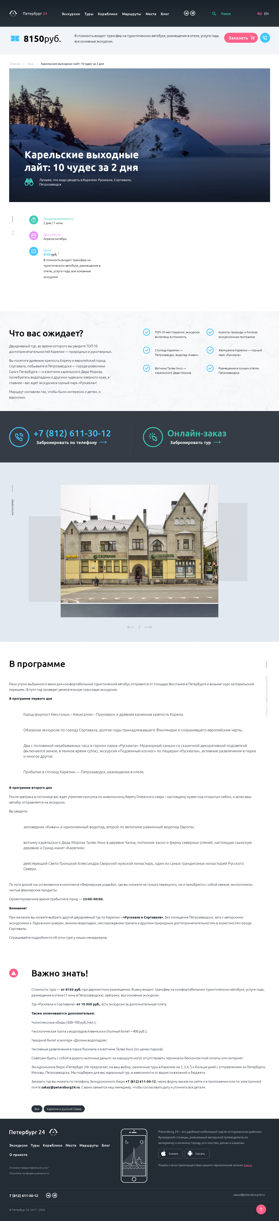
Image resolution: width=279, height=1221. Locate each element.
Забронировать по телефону (66, 442)
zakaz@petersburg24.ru (249, 1194)
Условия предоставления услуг (29, 1167)
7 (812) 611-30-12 (23, 1195)
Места (151, 13)
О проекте (18, 1154)
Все (37, 1109)
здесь (248, 1165)
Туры (89, 13)
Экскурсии (71, 13)
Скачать (173, 1153)
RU (259, 13)
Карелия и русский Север (64, 1109)
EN (266, 13)
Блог (165, 13)
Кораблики (108, 13)
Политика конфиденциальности (29, 1173)
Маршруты (131, 13)
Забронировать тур (190, 442)
